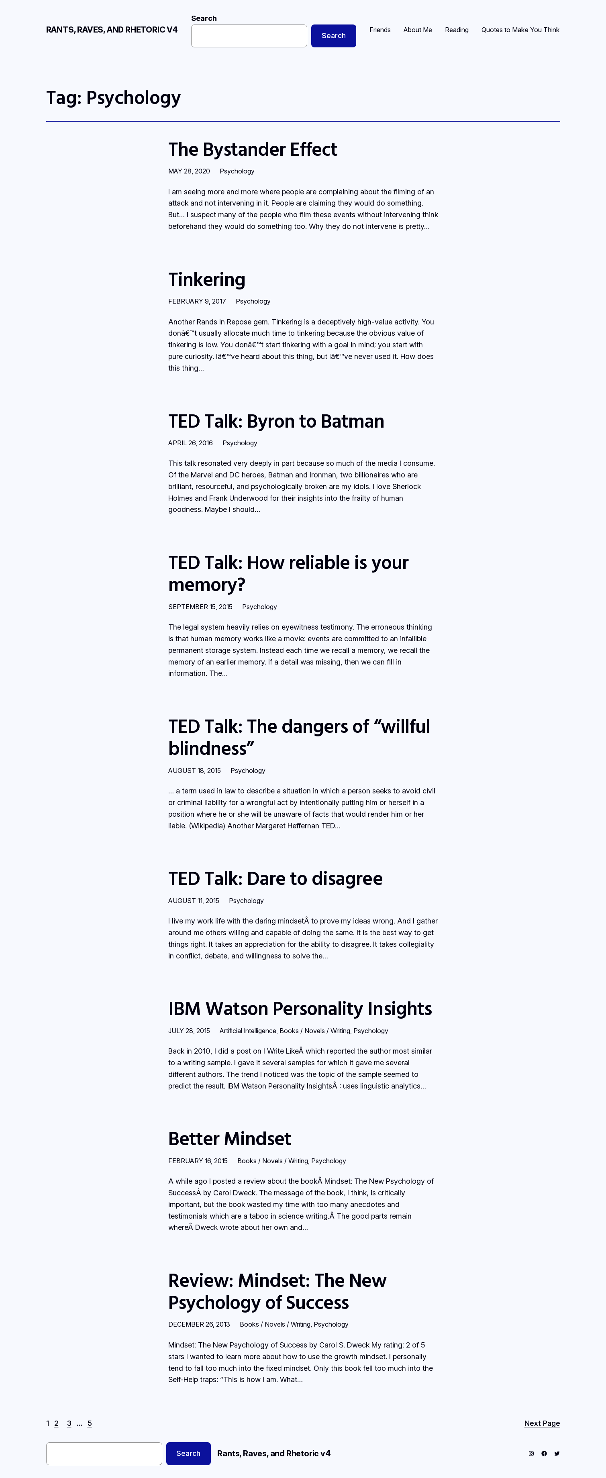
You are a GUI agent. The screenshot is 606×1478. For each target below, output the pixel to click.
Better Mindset (230, 1138)
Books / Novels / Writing (315, 1031)
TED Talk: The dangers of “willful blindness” (299, 737)
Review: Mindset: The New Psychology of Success (277, 1291)
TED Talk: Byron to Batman (276, 421)
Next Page (542, 1423)
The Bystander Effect (253, 149)
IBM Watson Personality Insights (300, 1008)
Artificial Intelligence (248, 1031)
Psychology (237, 171)
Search (204, 18)
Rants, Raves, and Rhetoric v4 (112, 30)
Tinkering (206, 279)
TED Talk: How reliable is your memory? (288, 573)
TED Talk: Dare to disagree (275, 878)
